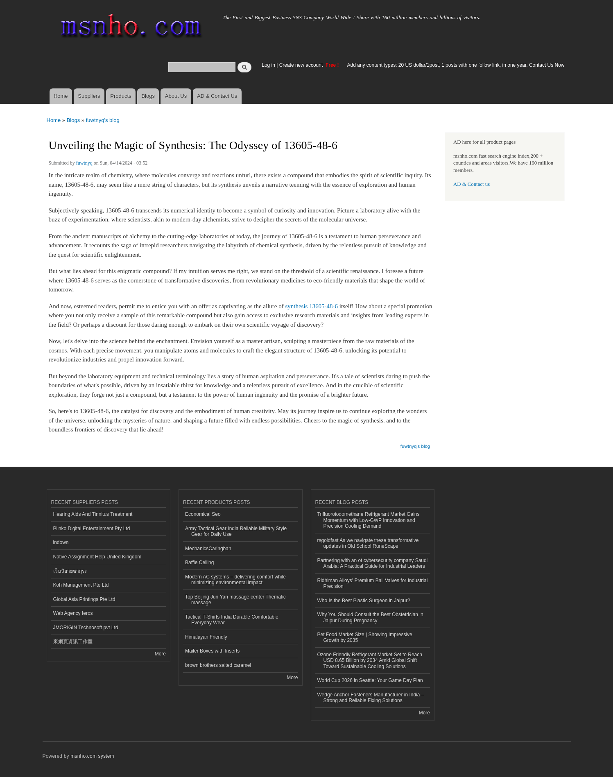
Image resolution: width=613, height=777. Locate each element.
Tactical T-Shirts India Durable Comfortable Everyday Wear (231, 620)
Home (61, 96)
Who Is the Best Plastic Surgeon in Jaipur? (363, 600)
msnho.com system (92, 756)
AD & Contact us (471, 184)
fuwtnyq (84, 163)
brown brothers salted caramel (218, 665)
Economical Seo (203, 514)
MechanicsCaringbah (208, 548)
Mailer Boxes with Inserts (212, 651)
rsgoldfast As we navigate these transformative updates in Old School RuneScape (368, 543)
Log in (268, 65)
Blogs (148, 96)
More (160, 654)
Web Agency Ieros (73, 613)
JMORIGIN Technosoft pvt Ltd (85, 627)
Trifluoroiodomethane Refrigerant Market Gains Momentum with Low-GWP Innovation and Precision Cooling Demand (368, 520)
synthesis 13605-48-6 (311, 306)
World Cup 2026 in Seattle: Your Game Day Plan (370, 680)
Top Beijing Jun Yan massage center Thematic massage (235, 599)
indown (61, 542)
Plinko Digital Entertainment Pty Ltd (91, 528)
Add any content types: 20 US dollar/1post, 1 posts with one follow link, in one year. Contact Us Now (456, 65)
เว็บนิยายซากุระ (70, 571)
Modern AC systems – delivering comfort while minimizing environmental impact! (235, 579)
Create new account (301, 65)
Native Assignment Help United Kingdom (97, 557)
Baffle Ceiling (199, 562)
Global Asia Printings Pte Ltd (84, 599)
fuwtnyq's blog (103, 120)
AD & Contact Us (217, 96)
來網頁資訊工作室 (73, 641)
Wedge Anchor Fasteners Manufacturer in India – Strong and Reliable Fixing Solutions (370, 697)
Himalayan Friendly (206, 637)
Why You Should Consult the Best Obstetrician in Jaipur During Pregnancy (370, 617)
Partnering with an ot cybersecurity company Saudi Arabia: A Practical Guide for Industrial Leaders (372, 563)
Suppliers (89, 96)
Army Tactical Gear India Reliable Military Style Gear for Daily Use (236, 531)
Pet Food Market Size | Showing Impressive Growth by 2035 (364, 637)
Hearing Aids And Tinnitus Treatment (93, 514)
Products (120, 96)
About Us (176, 96)
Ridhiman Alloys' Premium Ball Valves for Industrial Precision (372, 583)
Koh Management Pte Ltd (81, 585)
